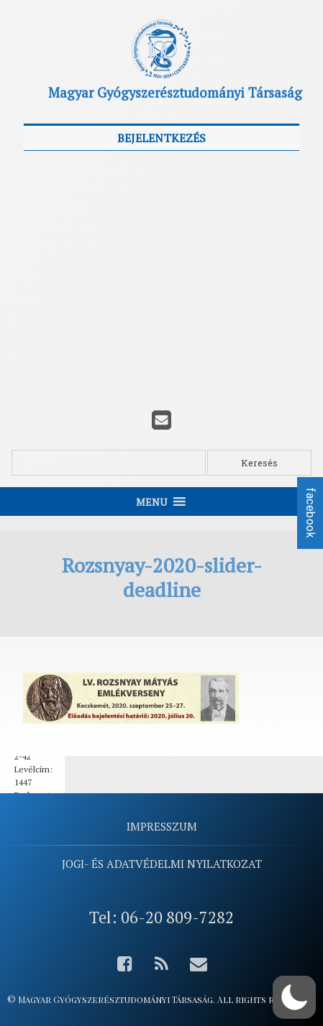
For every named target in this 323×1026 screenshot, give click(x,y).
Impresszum (162, 826)
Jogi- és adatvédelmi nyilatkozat (162, 863)
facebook (310, 513)
